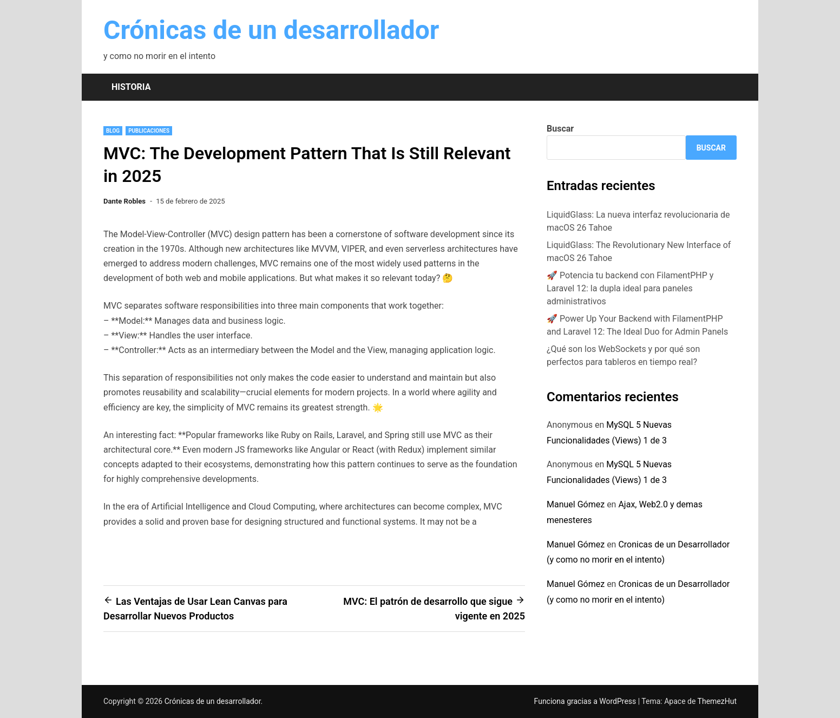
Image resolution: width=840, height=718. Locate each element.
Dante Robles (124, 201)
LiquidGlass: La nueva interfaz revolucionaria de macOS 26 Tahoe (638, 221)
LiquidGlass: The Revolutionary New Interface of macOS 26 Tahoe (639, 251)
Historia (130, 87)
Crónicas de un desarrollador (271, 30)
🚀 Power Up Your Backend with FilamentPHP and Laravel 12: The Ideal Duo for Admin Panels (637, 325)
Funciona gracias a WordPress (586, 701)
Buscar (560, 128)
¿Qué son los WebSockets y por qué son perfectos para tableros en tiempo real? (623, 355)
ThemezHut (717, 701)
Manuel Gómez (576, 504)
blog (113, 131)
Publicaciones (148, 131)
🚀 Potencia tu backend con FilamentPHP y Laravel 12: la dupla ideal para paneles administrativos (630, 288)
